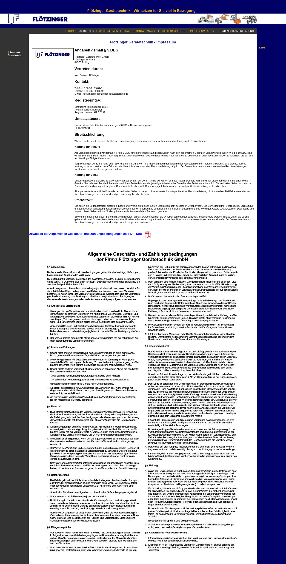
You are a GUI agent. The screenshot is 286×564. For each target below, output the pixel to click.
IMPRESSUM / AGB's (203, 31)
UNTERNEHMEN (109, 31)
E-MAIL (128, 31)
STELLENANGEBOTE (174, 31)
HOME (73, 31)
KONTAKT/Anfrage (147, 31)
